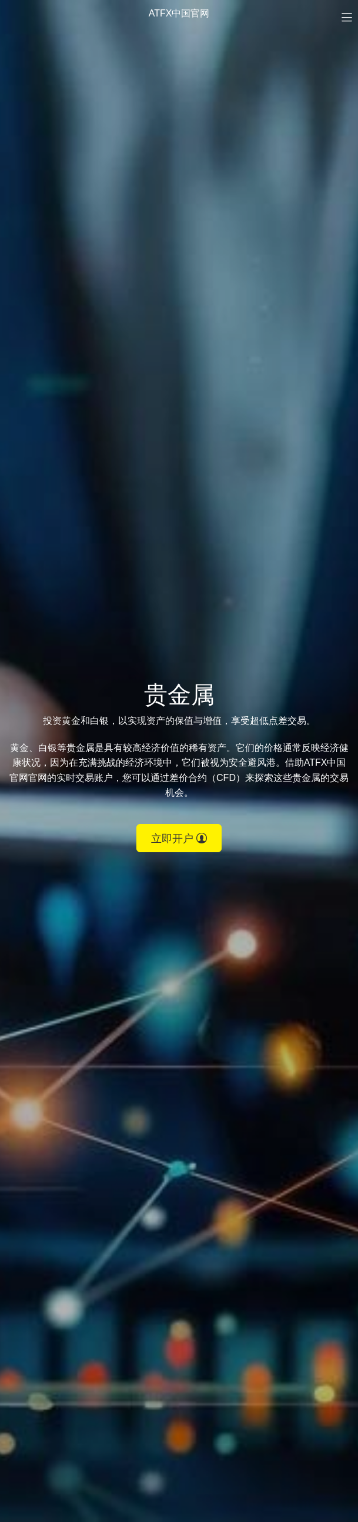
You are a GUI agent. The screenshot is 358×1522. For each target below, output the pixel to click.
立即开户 (179, 839)
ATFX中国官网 (179, 13)
